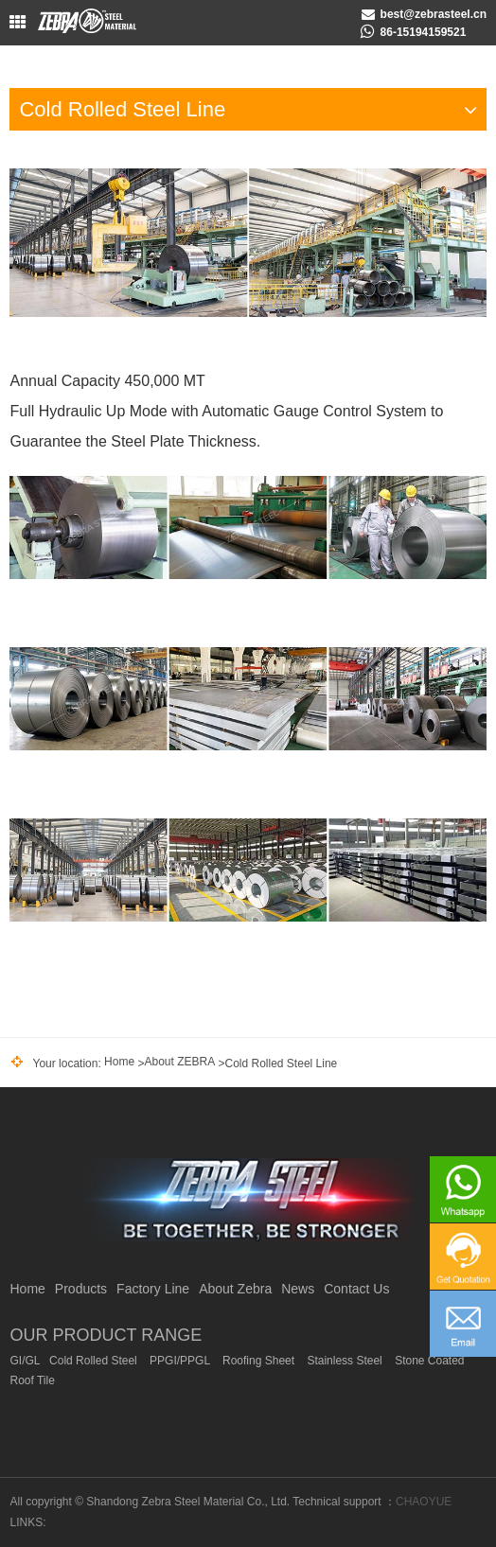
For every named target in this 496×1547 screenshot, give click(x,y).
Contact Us (356, 1288)
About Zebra (235, 1288)
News (297, 1288)
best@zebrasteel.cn (434, 14)
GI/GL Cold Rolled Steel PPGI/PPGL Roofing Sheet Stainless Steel (236, 1371)
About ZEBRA (179, 1061)
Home (119, 1061)
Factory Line (152, 1288)
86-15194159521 (424, 32)
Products (81, 1288)
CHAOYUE (424, 1501)
